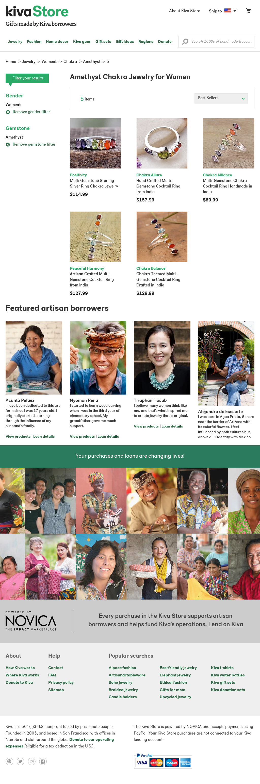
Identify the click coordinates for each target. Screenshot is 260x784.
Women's (13, 105)
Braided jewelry (123, 690)
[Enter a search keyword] (216, 41)
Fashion (34, 42)
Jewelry (15, 42)
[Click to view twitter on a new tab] (22, 761)
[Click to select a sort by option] (221, 98)
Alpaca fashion (122, 668)
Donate (165, 42)
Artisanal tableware (127, 675)
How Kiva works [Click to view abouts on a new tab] (20, 668)
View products (18, 437)
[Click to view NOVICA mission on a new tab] (31, 621)
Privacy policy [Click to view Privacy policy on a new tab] (61, 683)
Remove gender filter (28, 112)
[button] (185, 42)
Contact (55, 668)
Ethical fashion (173, 683)
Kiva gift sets (223, 683)
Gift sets (103, 42)
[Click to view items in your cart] (248, 12)
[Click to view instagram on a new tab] (33, 761)
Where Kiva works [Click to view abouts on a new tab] (22, 675)
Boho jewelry (120, 683)
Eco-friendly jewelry (178, 668)
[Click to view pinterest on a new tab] (11, 761)
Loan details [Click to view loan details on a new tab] (44, 437)
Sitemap (56, 690)
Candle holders (123, 697)
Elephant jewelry (175, 675)
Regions (145, 42)
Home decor (57, 42)
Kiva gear (82, 42)
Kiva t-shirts (222, 668)
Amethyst (14, 137)
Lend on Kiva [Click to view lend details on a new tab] (225, 625)
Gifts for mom (172, 690)
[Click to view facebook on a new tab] (44, 761)
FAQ (52, 675)
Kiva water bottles (228, 675)
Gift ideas (125, 42)
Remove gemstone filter (30, 145)
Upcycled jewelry (175, 697)
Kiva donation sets (228, 690)
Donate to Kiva (19, 683)
